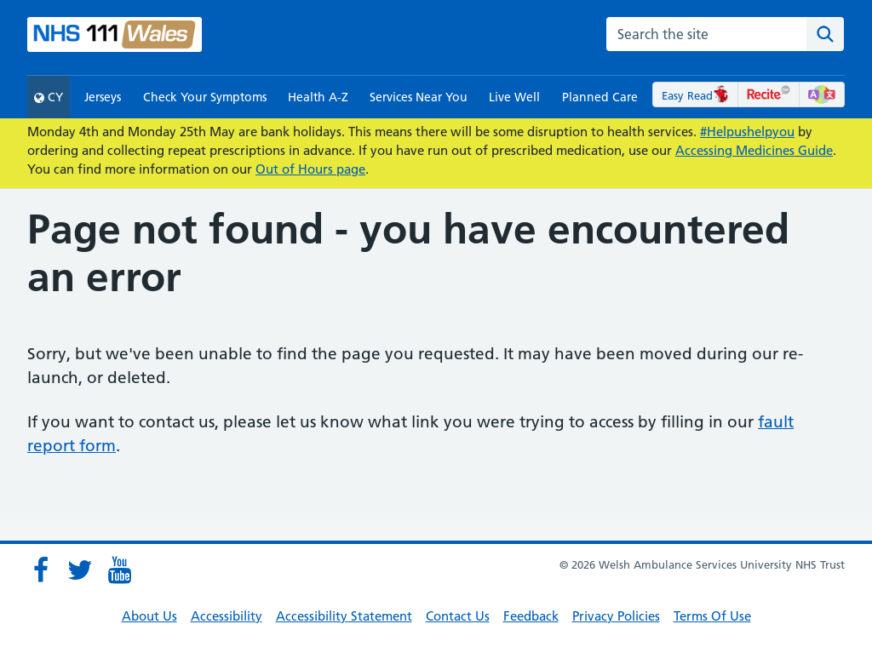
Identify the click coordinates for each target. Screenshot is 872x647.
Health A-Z (318, 97)
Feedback (531, 616)
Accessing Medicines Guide (754, 150)
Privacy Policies (616, 616)
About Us (149, 616)
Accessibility (226, 616)
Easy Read (695, 95)
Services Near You (419, 97)
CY (48, 97)
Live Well (514, 97)
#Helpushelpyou (747, 131)
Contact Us (458, 616)
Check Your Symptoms (205, 97)
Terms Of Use (712, 616)
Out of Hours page (310, 169)
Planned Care (600, 97)
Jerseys (102, 97)
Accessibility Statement (344, 616)
